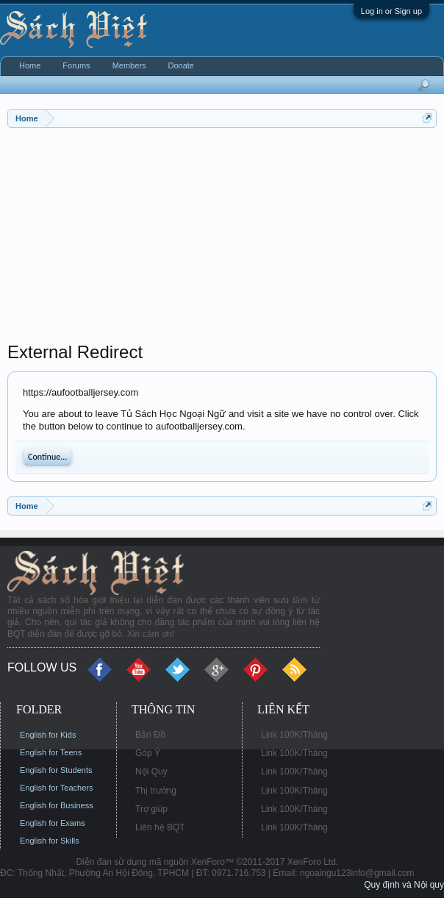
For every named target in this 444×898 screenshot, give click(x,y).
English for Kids (48, 734)
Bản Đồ (150, 735)
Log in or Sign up (391, 11)
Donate (180, 65)
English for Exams (52, 823)
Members (129, 65)
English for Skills (49, 840)
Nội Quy (151, 771)
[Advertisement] (222, 238)
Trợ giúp (151, 809)
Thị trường (155, 790)
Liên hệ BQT (160, 827)
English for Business (56, 805)
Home (29, 65)
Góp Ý (147, 753)
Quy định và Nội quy (404, 885)
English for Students (56, 770)
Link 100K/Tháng (294, 735)
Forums (76, 65)
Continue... (47, 457)
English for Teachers (56, 787)
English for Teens (51, 752)
